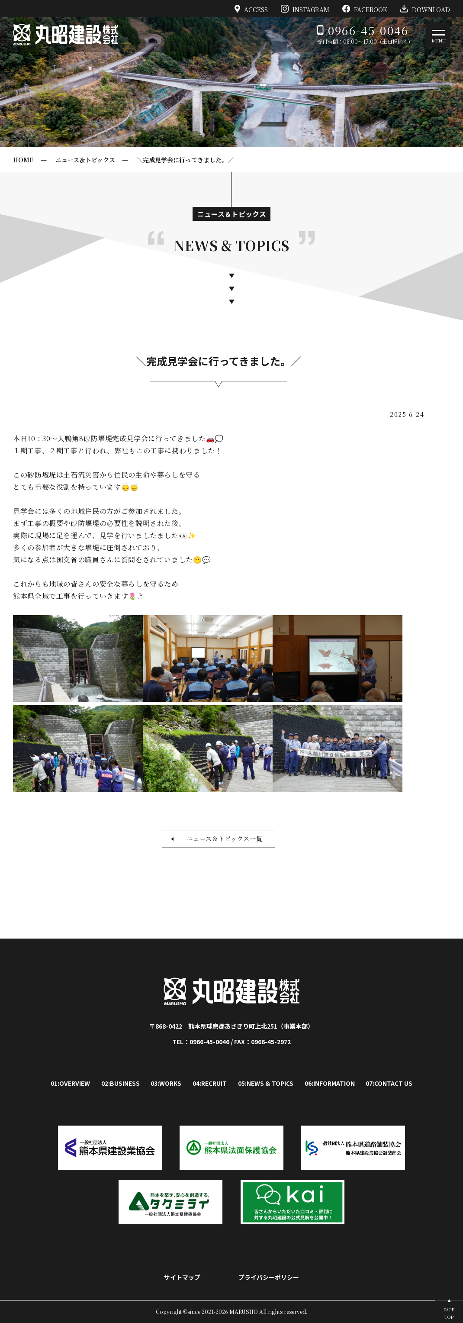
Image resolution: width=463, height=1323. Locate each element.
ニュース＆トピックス (85, 160)
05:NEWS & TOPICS (265, 1083)
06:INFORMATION (330, 1083)
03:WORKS (166, 1083)
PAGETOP (449, 1313)
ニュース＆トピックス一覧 (221, 838)
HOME (23, 160)
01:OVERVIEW (70, 1083)
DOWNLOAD (425, 9)
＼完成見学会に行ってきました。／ (185, 160)
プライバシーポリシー (268, 1277)
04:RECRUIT (210, 1083)
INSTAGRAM (305, 9)
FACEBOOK (364, 9)
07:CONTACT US (389, 1083)
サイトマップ (182, 1277)
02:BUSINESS (120, 1083)
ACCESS (251, 9)
